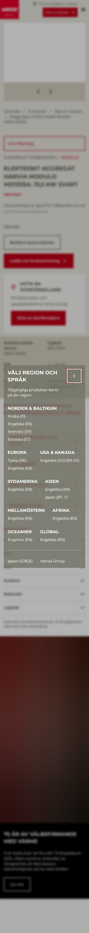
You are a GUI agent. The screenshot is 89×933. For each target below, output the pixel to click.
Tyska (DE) (17, 460)
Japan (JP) (56, 497)
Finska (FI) (17, 416)
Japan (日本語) (20, 561)
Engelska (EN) (20, 423)
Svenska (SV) (19, 431)
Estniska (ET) (19, 439)
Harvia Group (53, 561)
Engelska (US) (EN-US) (59, 460)
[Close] (74, 376)
